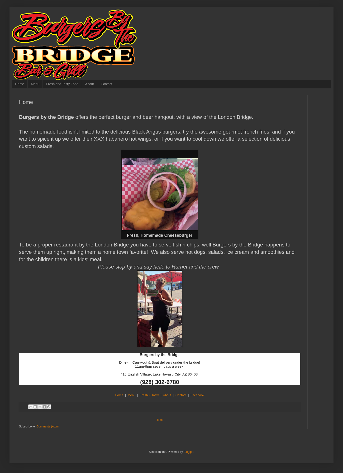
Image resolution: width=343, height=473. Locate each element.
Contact (106, 84)
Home (19, 84)
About (89, 84)
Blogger (188, 452)
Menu (35, 84)
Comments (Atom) (47, 426)
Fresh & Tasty (149, 395)
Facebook (197, 395)
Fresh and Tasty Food (62, 84)
